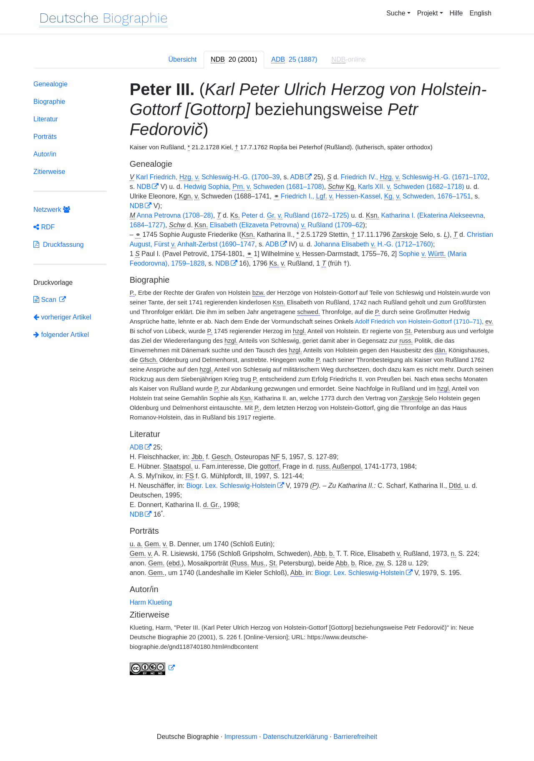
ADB (297, 177)
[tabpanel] (267, 379)
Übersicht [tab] (183, 59)
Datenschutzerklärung (295, 736)
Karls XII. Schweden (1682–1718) (411, 187)
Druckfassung (58, 244)
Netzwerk (51, 209)
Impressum (240, 736)
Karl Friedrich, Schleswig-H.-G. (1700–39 (208, 177)
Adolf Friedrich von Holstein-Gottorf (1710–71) (418, 321)
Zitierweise (49, 171)
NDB (144, 186)
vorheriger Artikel (62, 317)
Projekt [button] (427, 13)
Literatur (45, 119)
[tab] (234, 59)
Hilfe (456, 13)
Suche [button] (395, 13)
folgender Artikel (61, 334)
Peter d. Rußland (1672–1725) (295, 215)
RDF (44, 227)
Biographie (49, 101)
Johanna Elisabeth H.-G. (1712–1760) (373, 244)
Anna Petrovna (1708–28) (175, 215)
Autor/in (44, 154)
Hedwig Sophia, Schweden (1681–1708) (254, 187)
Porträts (45, 136)
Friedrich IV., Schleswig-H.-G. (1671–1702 (414, 177)
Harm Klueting (151, 602)
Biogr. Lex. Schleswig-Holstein (231, 485)
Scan (45, 299)
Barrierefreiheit (355, 736)
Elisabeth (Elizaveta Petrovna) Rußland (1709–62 (286, 225)
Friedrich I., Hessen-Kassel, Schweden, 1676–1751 (376, 196)
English (480, 13)
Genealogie (50, 84)
